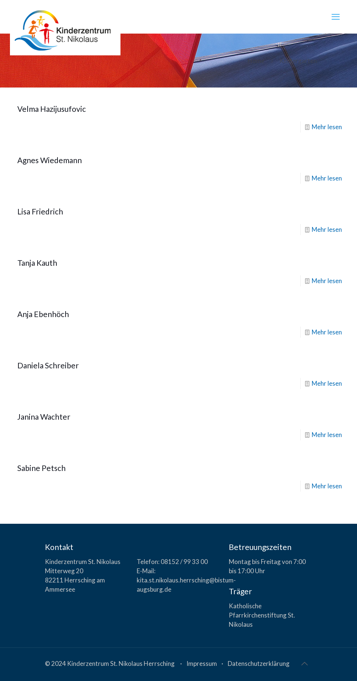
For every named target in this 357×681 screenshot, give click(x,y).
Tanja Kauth (37, 262)
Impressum (201, 663)
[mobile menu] (335, 16)
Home (256, 61)
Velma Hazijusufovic (51, 108)
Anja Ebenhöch (43, 314)
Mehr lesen (327, 127)
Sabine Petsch (41, 467)
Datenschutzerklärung (259, 663)
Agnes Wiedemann (49, 160)
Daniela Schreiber (48, 365)
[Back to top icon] (304, 663)
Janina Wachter (43, 416)
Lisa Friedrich (40, 211)
